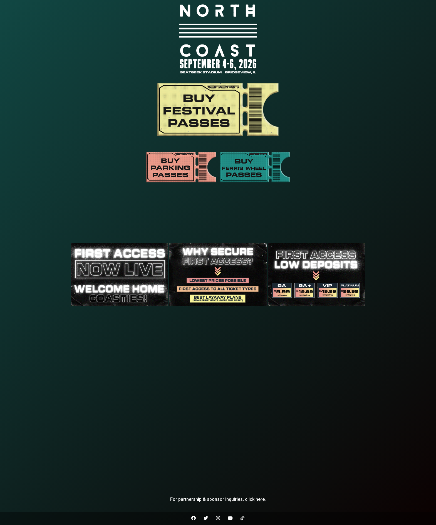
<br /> (218, 217)
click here (255, 499)
